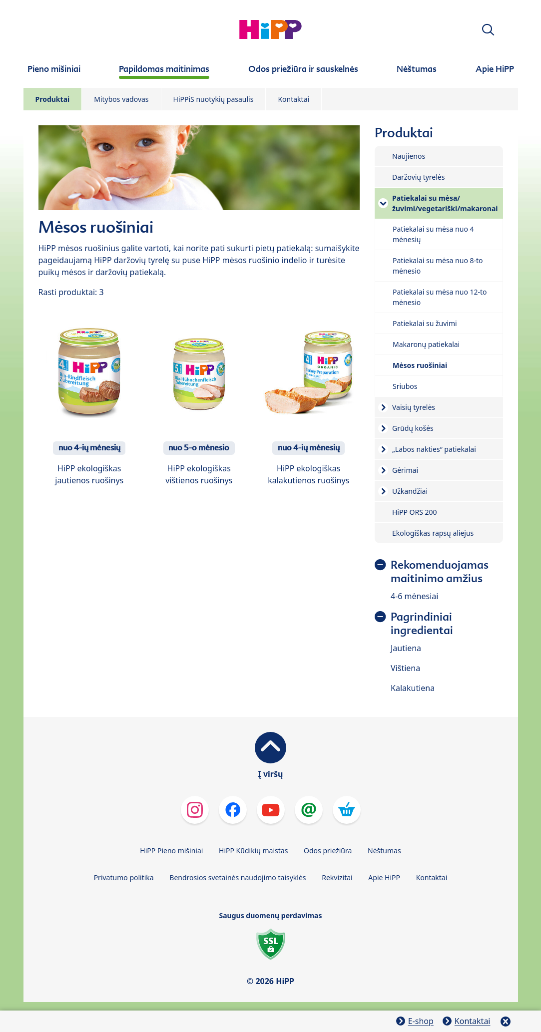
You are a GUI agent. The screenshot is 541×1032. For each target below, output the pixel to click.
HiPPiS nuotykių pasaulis (213, 99)
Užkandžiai (410, 491)
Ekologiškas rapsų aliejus (433, 533)
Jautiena (406, 648)
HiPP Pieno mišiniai (171, 850)
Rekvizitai (337, 877)
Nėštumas (384, 850)
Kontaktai (293, 99)
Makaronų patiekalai (426, 344)
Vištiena (405, 668)
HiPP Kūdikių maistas (253, 850)
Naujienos (408, 156)
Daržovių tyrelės (418, 177)
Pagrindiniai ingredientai (422, 623)
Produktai (52, 99)
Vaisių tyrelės (413, 407)
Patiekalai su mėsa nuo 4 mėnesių (433, 234)
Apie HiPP (384, 877)
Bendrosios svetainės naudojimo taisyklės (237, 877)
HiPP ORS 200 (414, 512)
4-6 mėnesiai (414, 596)
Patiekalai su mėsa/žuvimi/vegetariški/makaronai (445, 203)
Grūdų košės (413, 428)
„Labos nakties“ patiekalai (434, 449)
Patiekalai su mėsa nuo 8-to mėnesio (438, 266)
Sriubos (405, 386)
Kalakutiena (413, 688)
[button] (488, 29)
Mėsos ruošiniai (420, 365)
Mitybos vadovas (121, 99)
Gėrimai (405, 470)
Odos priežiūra (328, 850)
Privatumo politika (124, 877)
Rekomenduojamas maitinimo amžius (440, 571)
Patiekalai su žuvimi (425, 323)
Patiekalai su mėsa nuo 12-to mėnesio (440, 297)
